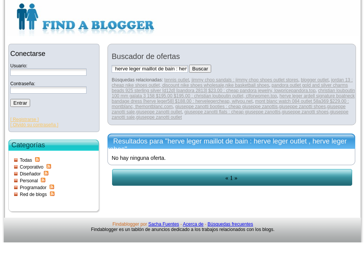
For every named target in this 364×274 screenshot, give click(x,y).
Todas (26, 160)
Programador (33, 187)
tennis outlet (176, 80)
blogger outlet (315, 80)
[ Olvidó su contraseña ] (34, 124)
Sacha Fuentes (163, 224)
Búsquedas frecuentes (230, 224)
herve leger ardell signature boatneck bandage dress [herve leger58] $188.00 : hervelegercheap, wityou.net (233, 98)
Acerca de (193, 224)
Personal (29, 180)
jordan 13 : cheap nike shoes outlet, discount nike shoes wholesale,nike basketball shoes (232, 82)
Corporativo (31, 167)
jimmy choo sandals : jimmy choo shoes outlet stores (244, 80)
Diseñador (30, 174)
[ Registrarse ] (24, 119)
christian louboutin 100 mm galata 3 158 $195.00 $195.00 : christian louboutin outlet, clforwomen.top (233, 93)
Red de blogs (33, 194)
